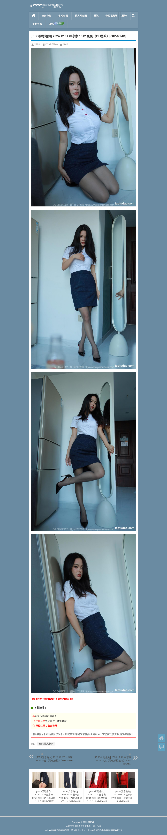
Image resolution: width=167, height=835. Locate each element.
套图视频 (110, 15)
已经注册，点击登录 (46, 725)
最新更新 (37, 24)
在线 (56, 23)
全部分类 (46, 15)
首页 (33, 16)
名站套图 (63, 15)
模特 (124, 15)
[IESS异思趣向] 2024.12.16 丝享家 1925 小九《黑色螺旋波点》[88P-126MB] (112, 760)
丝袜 (96, 15)
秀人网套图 (81, 15)
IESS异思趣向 (51, 44)
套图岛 (37, 44)
